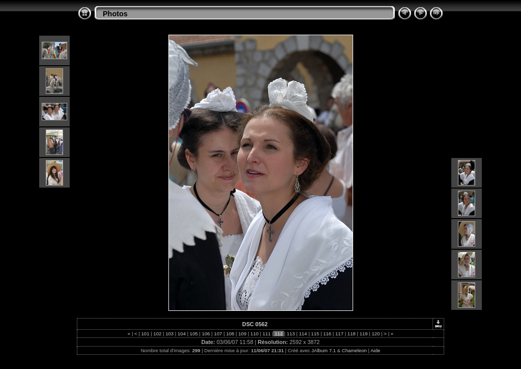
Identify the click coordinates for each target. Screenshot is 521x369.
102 (157, 333)
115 (315, 333)
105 (193, 333)
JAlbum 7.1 (323, 350)
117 (339, 333)
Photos (115, 14)
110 (254, 333)
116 (327, 333)
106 (205, 333)
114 (303, 333)
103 (169, 333)
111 (266, 333)
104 (181, 333)
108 (230, 333)
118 (351, 333)
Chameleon (354, 350)
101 (145, 333)
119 (363, 333)
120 (375, 333)
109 (242, 333)
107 (218, 333)
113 (290, 333)
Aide (375, 350)
